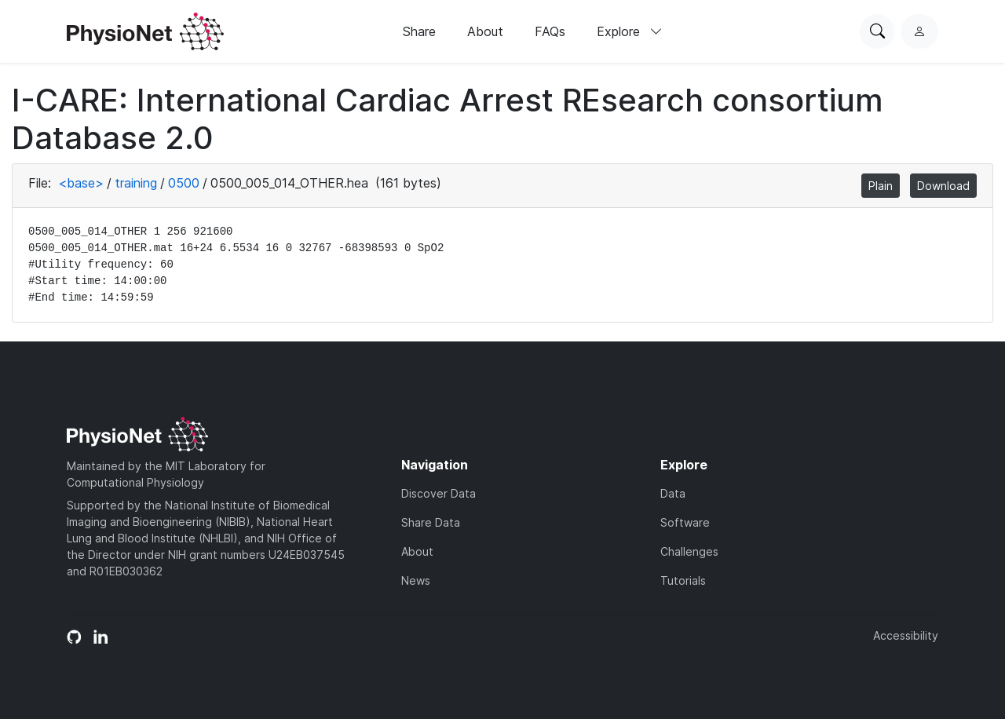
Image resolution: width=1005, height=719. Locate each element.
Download (943, 185)
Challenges (689, 551)
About (485, 31)
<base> (81, 183)
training (136, 183)
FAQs (550, 31)
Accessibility (905, 635)
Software (685, 522)
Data (672, 493)
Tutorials (683, 580)
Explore (630, 31)
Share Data (430, 522)
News (415, 580)
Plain (880, 185)
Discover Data (438, 493)
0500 (183, 183)
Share (419, 31)
